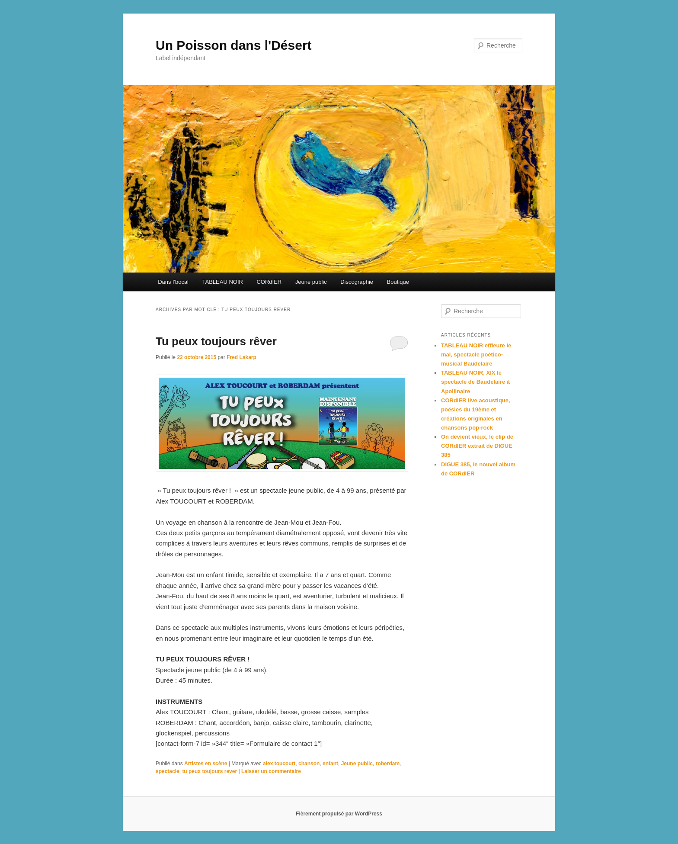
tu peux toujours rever (209, 771)
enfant (330, 764)
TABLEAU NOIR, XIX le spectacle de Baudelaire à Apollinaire (475, 381)
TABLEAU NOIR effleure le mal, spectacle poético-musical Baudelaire (476, 354)
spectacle (167, 771)
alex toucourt (279, 764)
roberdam (388, 764)
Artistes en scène (205, 764)
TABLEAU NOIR (222, 282)
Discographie (356, 282)
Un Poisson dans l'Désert (234, 45)
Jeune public (311, 282)
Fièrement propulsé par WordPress (339, 814)
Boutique (398, 282)
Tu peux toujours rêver (216, 341)
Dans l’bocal (173, 282)
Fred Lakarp (241, 357)
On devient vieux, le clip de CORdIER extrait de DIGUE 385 (477, 445)
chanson (309, 764)
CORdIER (268, 282)
